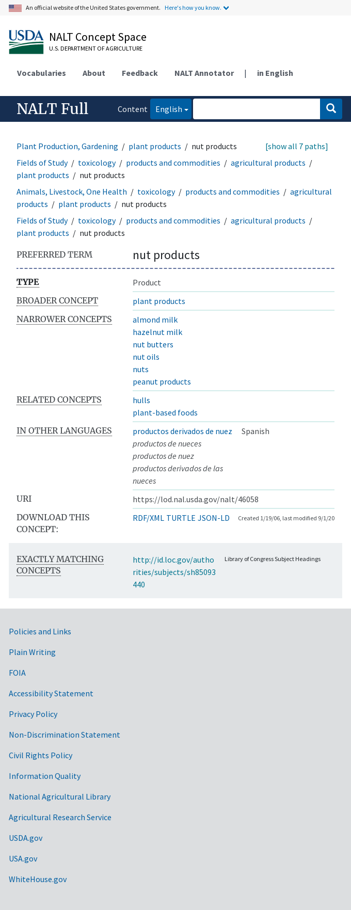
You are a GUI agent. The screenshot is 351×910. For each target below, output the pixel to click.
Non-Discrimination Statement (64, 734)
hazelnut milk (157, 332)
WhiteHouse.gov (38, 879)
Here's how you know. (193, 7)
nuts (141, 369)
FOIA (17, 672)
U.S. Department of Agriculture (95, 48)
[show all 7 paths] (296, 146)
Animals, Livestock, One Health (72, 191)
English (166, 108)
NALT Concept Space (98, 36)
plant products (155, 146)
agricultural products (268, 162)
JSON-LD (214, 518)
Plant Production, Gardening (67, 146)
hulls (141, 400)
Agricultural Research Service (60, 817)
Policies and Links (40, 631)
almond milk (155, 319)
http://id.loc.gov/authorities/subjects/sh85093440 (174, 571)
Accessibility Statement (51, 693)
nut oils (146, 357)
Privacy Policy (33, 714)
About (94, 73)
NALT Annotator (204, 73)
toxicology (97, 162)
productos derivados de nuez (182, 431)
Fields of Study (42, 162)
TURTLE (181, 518)
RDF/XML (148, 518)
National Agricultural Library (59, 796)
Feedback (140, 73)
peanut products (162, 381)
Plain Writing (32, 652)
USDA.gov (25, 838)
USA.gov (23, 858)
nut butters (153, 344)
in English (275, 73)
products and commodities (173, 162)
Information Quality (45, 776)
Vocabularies (41, 73)
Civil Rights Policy (40, 755)
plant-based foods (165, 412)
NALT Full (52, 109)
